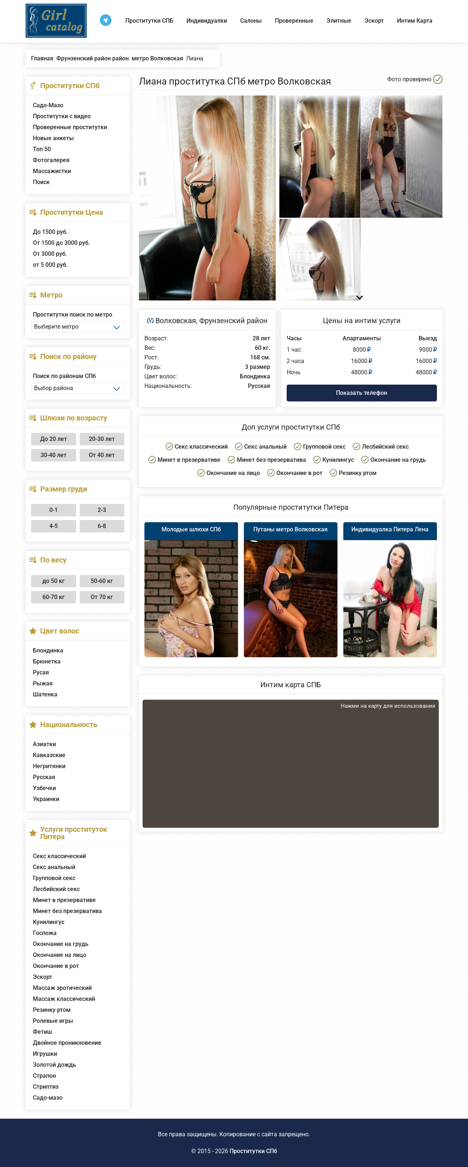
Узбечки (44, 788)
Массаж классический (64, 998)
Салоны (251, 20)
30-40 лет (54, 455)
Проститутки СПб (253, 1151)
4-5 (53, 526)
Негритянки (49, 766)
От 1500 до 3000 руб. (61, 242)
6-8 (102, 526)
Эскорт (374, 20)
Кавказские (49, 755)
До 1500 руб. (50, 231)
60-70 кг (53, 597)
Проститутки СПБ (149, 20)
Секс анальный (54, 867)
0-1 (53, 509)
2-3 (102, 509)
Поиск (41, 182)
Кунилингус (48, 922)
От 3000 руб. (50, 253)
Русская (44, 777)
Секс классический (59, 856)
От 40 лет (102, 455)
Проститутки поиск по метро (72, 314)
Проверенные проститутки (70, 127)
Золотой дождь (54, 1064)
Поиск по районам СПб (64, 376)
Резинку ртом (52, 1009)
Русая (41, 672)
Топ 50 (42, 149)
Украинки (46, 799)
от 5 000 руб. (50, 264)
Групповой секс (54, 878)
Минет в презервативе (64, 900)
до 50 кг (53, 580)
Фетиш (42, 1031)
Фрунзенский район (233, 320)
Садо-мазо (48, 1097)
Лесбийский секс (56, 889)
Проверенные (294, 20)
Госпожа (45, 933)
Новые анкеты (53, 138)
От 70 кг (102, 597)
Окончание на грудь (60, 943)
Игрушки (45, 1053)
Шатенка (45, 694)
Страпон (44, 1075)
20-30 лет (102, 438)
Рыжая (43, 683)
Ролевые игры (53, 1020)
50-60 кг (102, 580)
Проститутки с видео (62, 116)
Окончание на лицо (59, 954)
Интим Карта (415, 20)
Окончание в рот (56, 965)
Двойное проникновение (67, 1042)
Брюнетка (47, 661)
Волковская (175, 320)
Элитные (339, 20)
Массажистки (52, 171)
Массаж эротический (62, 987)
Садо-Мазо (48, 105)
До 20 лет (53, 438)
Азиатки (44, 744)
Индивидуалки (206, 20)
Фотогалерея (51, 160)
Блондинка (48, 650)
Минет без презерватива (67, 911)
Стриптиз (45, 1086)
